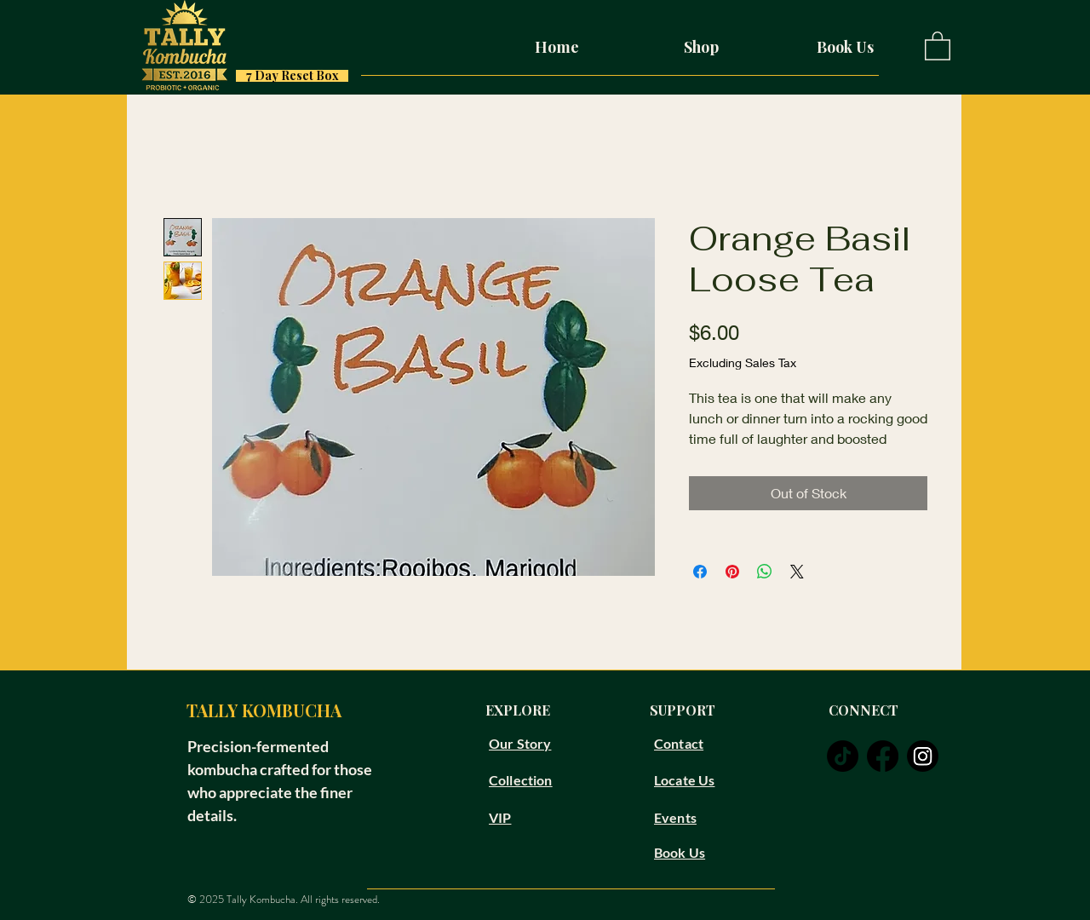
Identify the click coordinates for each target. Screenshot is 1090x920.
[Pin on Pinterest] (732, 571)
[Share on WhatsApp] (764, 571)
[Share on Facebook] (700, 571)
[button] (937, 45)
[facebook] (882, 756)
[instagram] (922, 756)
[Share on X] (797, 571)
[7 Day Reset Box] (292, 76)
